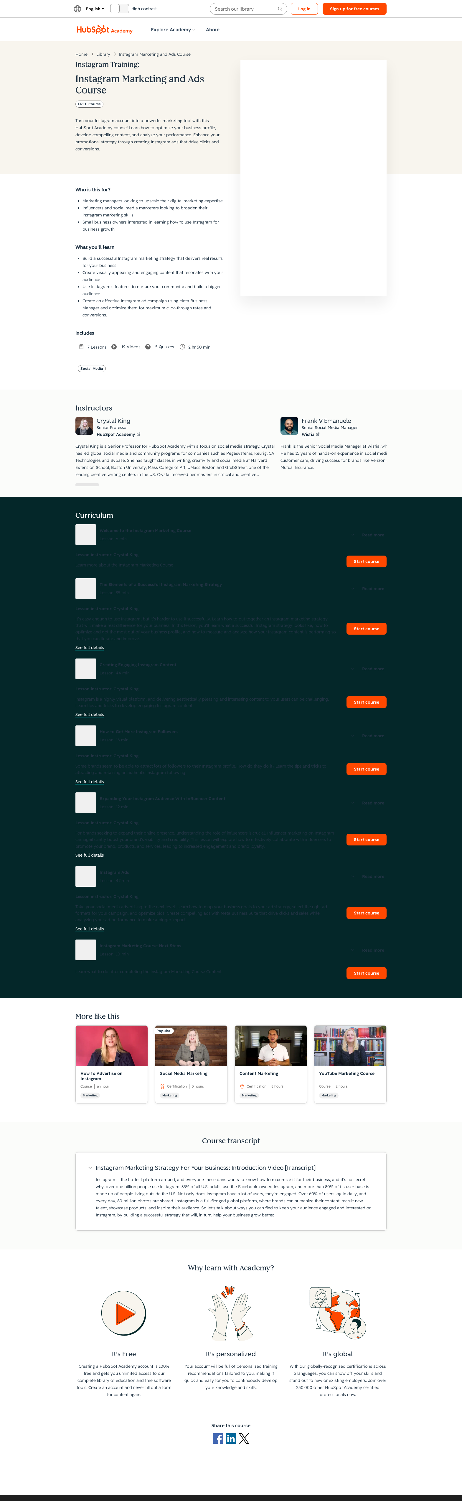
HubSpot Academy (119, 434)
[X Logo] (244, 1438)
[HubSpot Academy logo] (104, 29)
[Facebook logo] (219, 1438)
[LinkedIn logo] (232, 1438)
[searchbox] (248, 9)
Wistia (311, 434)
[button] (231, 534)
